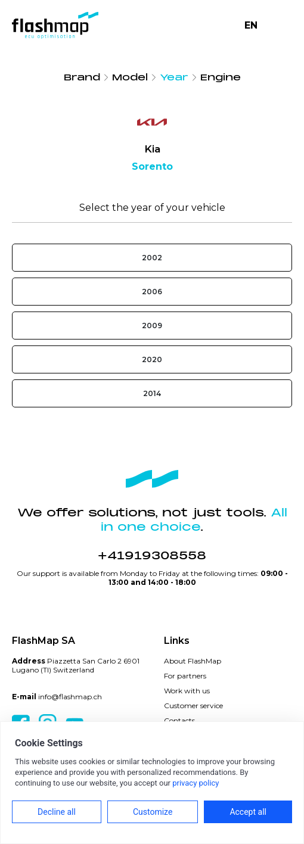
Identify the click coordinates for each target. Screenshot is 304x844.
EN (251, 25)
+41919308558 (152, 555)
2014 (152, 393)
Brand (82, 77)
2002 (152, 257)
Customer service (193, 705)
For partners (185, 675)
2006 (152, 291)
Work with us (187, 690)
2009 (152, 325)
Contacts (179, 720)
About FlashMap (192, 660)
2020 (152, 359)
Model (130, 77)
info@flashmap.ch (70, 696)
